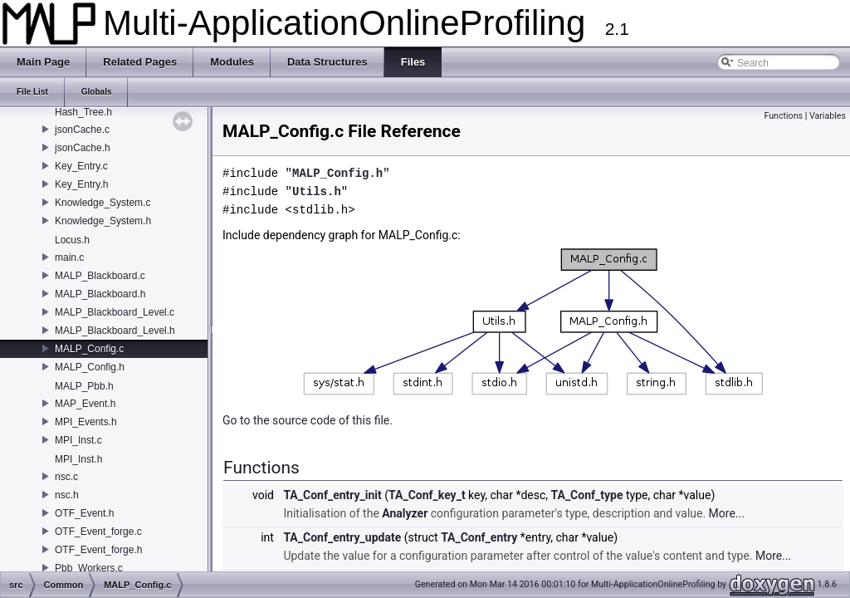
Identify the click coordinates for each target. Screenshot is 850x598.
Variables (827, 115)
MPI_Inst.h (78, 459)
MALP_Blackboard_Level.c (114, 312)
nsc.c (66, 477)
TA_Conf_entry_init (332, 495)
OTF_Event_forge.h (98, 550)
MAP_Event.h (85, 403)
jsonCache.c (82, 129)
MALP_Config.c (89, 349)
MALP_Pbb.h (84, 386)
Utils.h (316, 191)
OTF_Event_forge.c (98, 531)
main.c (69, 257)
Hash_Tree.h (83, 112)
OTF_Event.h (84, 513)
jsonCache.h (82, 148)
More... (727, 513)
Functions (783, 115)
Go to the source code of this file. (307, 420)
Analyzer (404, 513)
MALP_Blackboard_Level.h (115, 330)
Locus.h (72, 240)
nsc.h (67, 495)
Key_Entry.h (81, 184)
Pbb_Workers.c (89, 568)
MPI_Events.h (86, 422)
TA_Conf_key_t (427, 495)
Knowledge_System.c (102, 202)
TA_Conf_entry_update (342, 537)
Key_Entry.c (81, 166)
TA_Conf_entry (479, 537)
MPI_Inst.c (78, 440)
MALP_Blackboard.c (100, 276)
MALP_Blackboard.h (100, 294)
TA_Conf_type (587, 495)
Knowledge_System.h (103, 221)
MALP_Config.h (90, 367)
